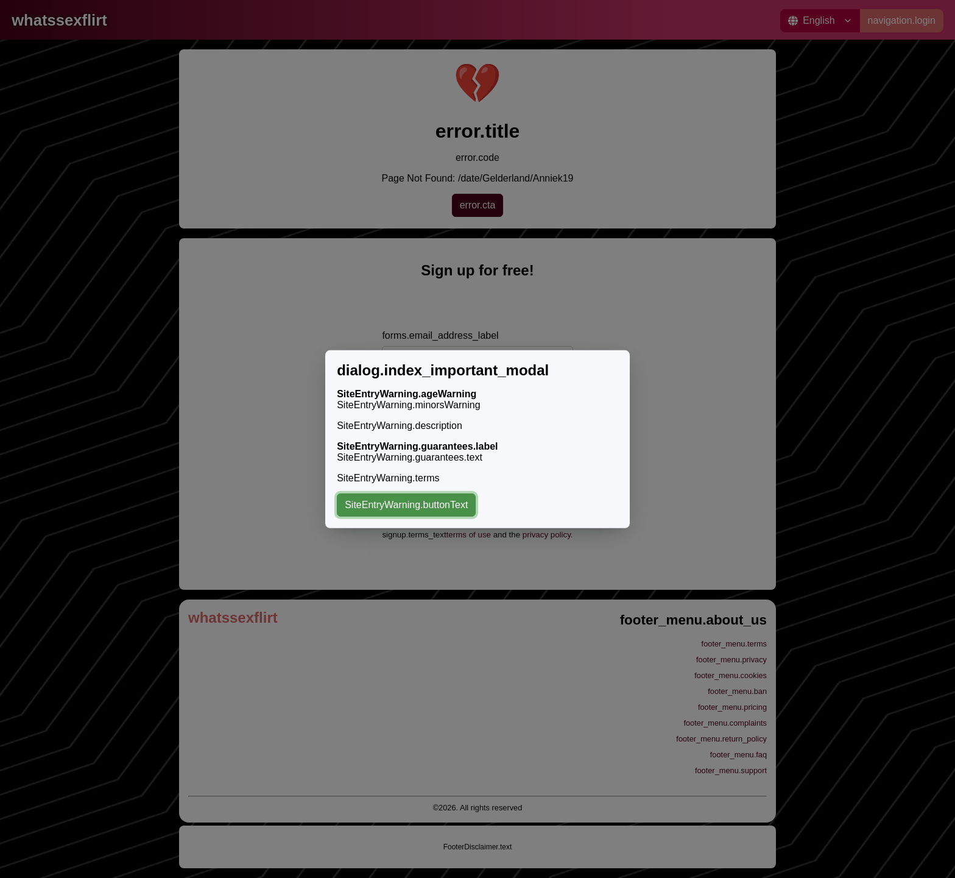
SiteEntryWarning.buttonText (406, 505)
